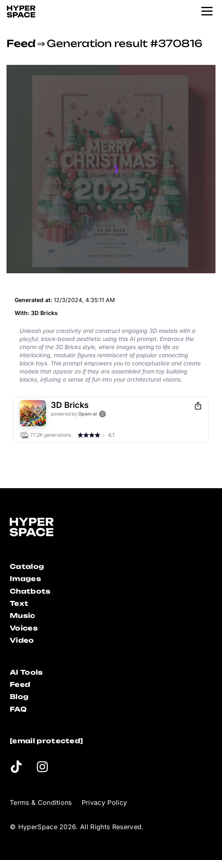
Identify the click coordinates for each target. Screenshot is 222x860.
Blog (19, 697)
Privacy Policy (104, 802)
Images (25, 579)
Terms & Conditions (41, 802)
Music (22, 615)
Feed (21, 43)
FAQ (18, 709)
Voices (24, 628)
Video (22, 640)
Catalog (27, 566)
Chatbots (30, 591)
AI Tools (26, 672)
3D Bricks (44, 312)
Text (19, 603)
